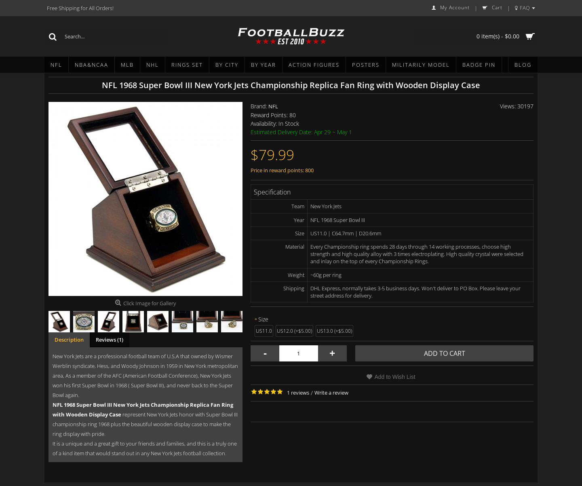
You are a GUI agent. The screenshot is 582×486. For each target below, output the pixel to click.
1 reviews (298, 392)
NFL (273, 106)
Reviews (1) (109, 339)
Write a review (331, 392)
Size (263, 319)
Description (69, 339)
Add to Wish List (394, 377)
